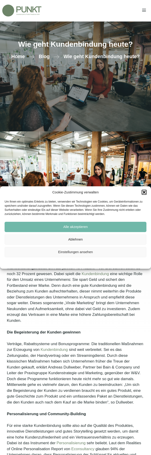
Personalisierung (71, 443)
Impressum (101, 262)
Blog (44, 56)
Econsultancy (82, 449)
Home (18, 56)
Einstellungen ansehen (75, 252)
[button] (144, 192)
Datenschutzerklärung (79, 262)
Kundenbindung (95, 274)
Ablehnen (75, 239)
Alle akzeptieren (75, 227)
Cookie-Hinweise (53, 262)
